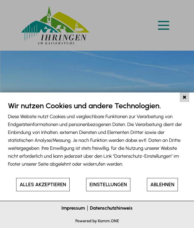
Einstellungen (108, 184)
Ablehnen (162, 184)
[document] (97, 139)
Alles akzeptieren (43, 184)
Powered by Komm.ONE (97, 220)
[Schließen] (184, 97)
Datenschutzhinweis (111, 208)
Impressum (73, 208)
